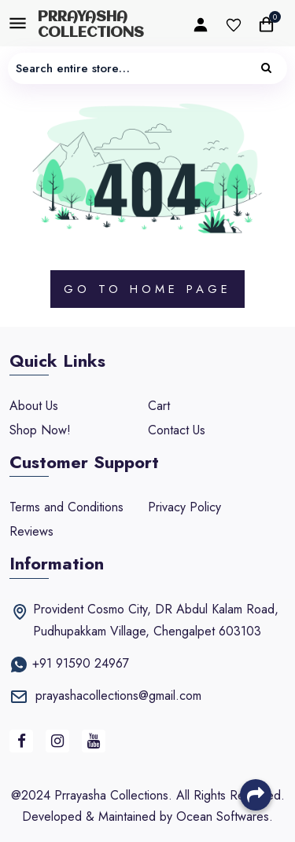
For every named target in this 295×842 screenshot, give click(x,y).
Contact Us (176, 430)
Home (154, 289)
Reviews (31, 531)
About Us (33, 406)
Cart (159, 406)
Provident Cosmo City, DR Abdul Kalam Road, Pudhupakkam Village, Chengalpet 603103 (155, 620)
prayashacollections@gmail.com (118, 695)
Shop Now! (40, 430)
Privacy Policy (184, 507)
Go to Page (147, 289)
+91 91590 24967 (80, 663)
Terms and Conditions (66, 507)
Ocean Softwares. (224, 816)
